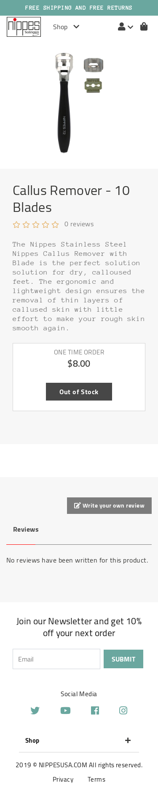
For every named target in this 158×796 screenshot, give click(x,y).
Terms (96, 779)
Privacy (63, 779)
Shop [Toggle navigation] (66, 26)
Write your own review (109, 505)
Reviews (24, 529)
